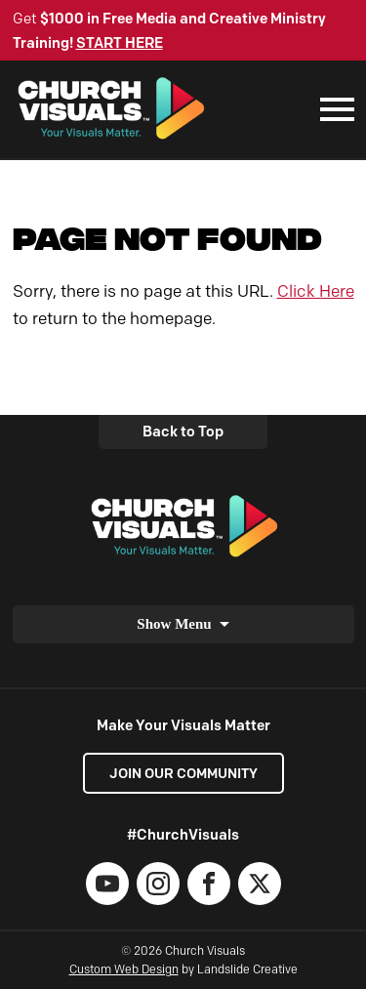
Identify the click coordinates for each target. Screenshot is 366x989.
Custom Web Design (124, 969)
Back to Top (183, 431)
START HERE (119, 43)
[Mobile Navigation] (332, 109)
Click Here (315, 291)
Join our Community (183, 773)
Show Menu (174, 624)
